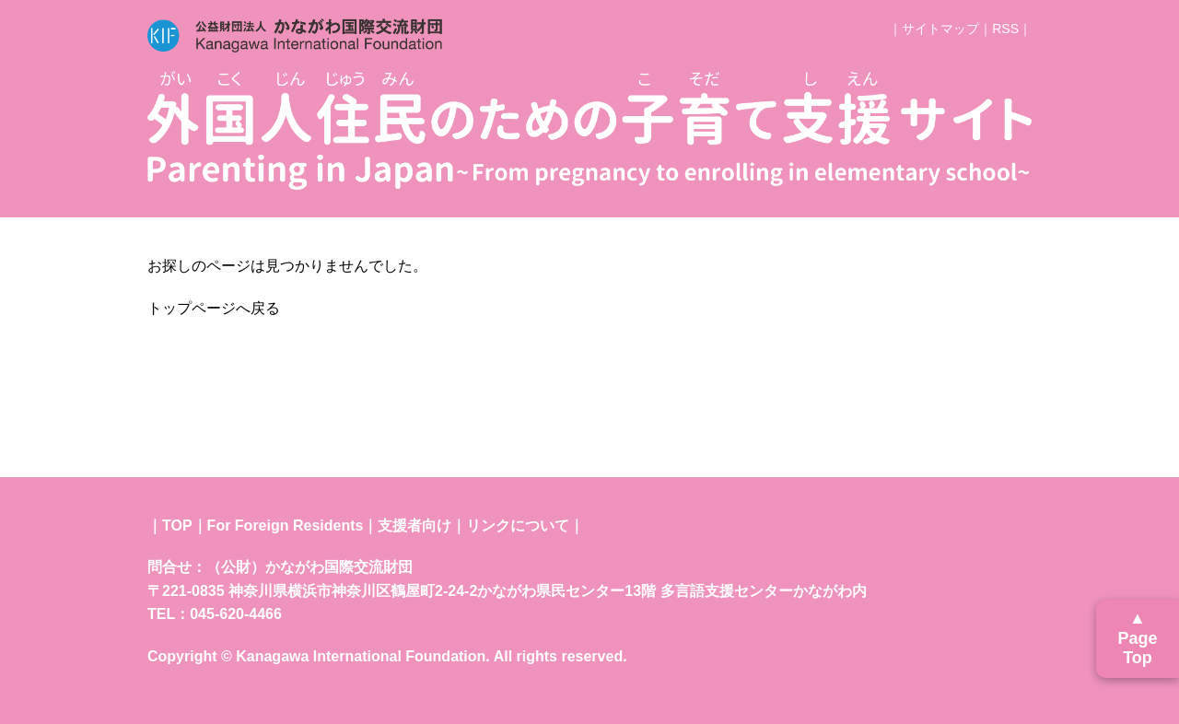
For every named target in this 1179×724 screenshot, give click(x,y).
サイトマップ (940, 28)
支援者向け (414, 525)
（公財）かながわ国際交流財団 (309, 567)
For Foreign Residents (285, 525)
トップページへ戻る (213, 308)
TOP (177, 525)
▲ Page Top (1137, 638)
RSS (1005, 28)
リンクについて (517, 525)
